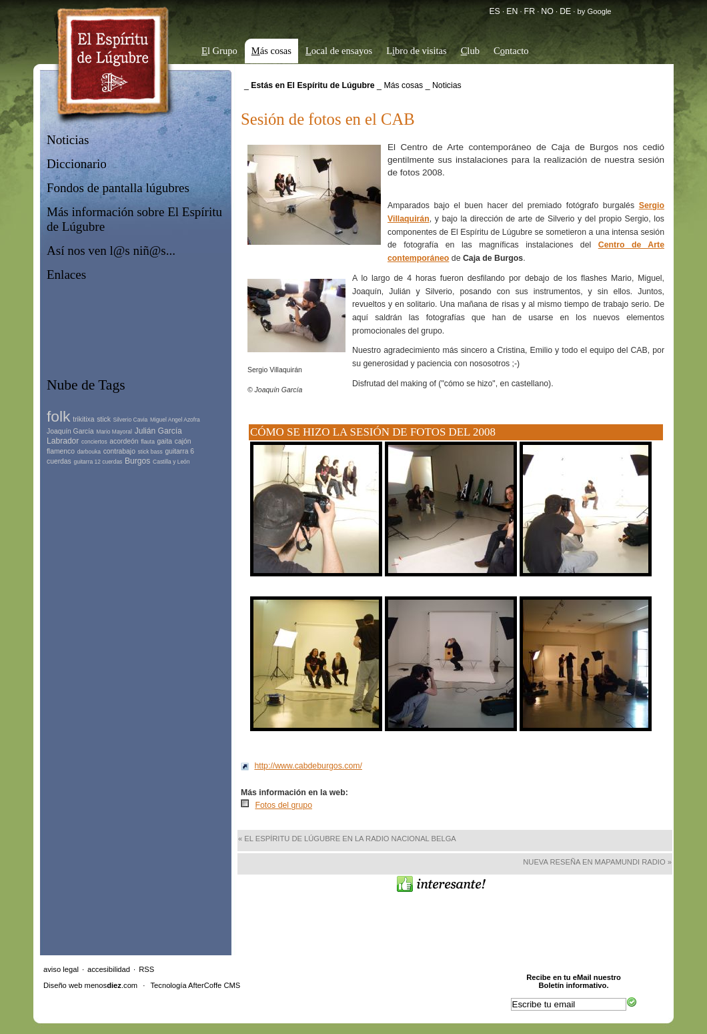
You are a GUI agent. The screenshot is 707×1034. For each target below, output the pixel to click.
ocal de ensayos (338, 50)
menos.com (111, 985)
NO (547, 11)
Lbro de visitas (416, 50)
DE (565, 11)
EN (512, 11)
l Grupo (219, 50)
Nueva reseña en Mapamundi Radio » (597, 862)
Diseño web (62, 985)
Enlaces (66, 275)
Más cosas (403, 85)
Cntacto (511, 50)
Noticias (68, 140)
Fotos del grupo (283, 805)
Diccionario (77, 164)
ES (494, 11)
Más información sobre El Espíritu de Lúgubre (134, 219)
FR (529, 11)
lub (470, 50)
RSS (146, 969)
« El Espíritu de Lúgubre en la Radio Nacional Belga (347, 839)
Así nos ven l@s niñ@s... (111, 250)
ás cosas (271, 50)
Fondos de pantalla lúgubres (118, 188)
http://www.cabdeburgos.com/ (308, 765)
